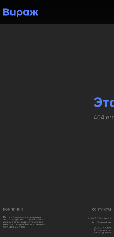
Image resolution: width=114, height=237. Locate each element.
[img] (107, 13)
